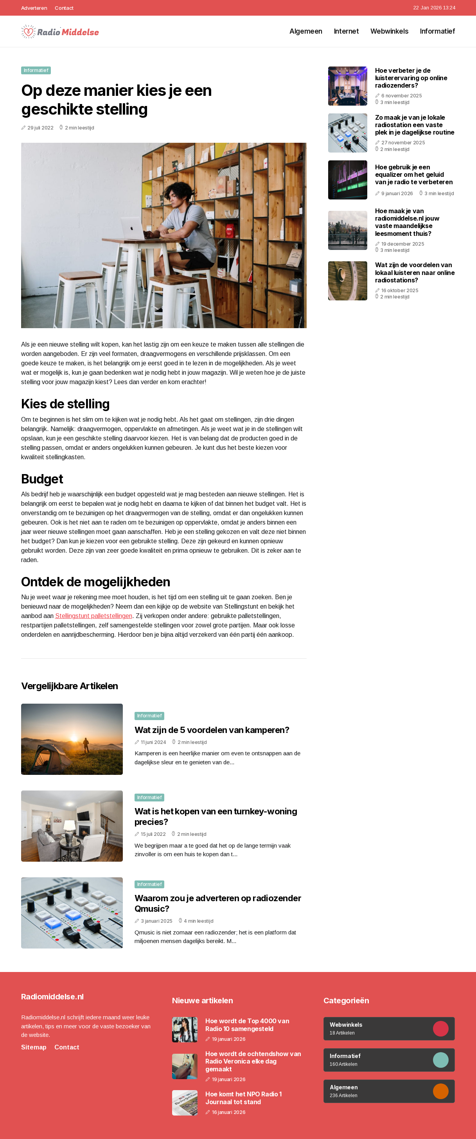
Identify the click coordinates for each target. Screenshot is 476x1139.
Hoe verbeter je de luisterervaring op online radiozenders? (411, 77)
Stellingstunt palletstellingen (93, 616)
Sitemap (34, 1047)
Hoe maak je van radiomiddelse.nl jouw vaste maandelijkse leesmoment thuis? (407, 222)
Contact (64, 8)
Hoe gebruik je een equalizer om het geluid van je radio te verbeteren (414, 174)
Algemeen (305, 31)
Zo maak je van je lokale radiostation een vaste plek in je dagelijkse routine (414, 124)
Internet (346, 31)
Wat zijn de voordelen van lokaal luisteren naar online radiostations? (415, 272)
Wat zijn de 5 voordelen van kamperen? (212, 730)
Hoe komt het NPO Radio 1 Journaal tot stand (243, 1097)
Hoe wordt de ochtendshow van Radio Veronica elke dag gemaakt (253, 1061)
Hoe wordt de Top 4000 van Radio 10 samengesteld (247, 1024)
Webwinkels (389, 31)
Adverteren (34, 8)
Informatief (437, 31)
